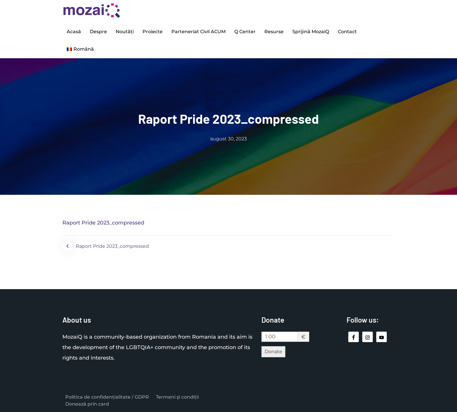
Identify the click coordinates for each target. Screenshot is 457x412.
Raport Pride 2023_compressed (103, 223)
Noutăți (125, 31)
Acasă (74, 31)
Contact (347, 31)
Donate (273, 351)
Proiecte (153, 31)
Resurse (274, 31)
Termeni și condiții (177, 397)
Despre (98, 31)
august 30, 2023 (228, 139)
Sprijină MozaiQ (310, 31)
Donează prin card (87, 404)
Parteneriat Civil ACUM (198, 31)
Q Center (245, 31)
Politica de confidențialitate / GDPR (107, 397)
